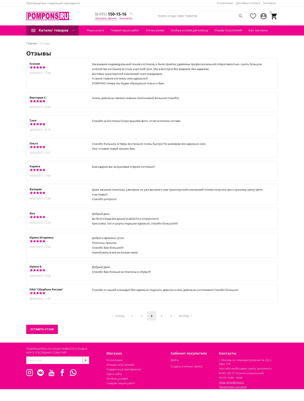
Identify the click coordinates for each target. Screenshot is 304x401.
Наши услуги (95, 30)
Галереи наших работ (124, 30)
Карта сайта (114, 374)
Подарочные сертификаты (124, 369)
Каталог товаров (53, 30)
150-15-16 (110, 14)
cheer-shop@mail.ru (231, 382)
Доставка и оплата (248, 3)
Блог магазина (258, 30)
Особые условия (117, 378)
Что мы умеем (155, 30)
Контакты (269, 3)
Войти (175, 360)
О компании (225, 3)
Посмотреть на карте (233, 387)
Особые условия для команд (189, 30)
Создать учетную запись (187, 366)
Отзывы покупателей (228, 30)
